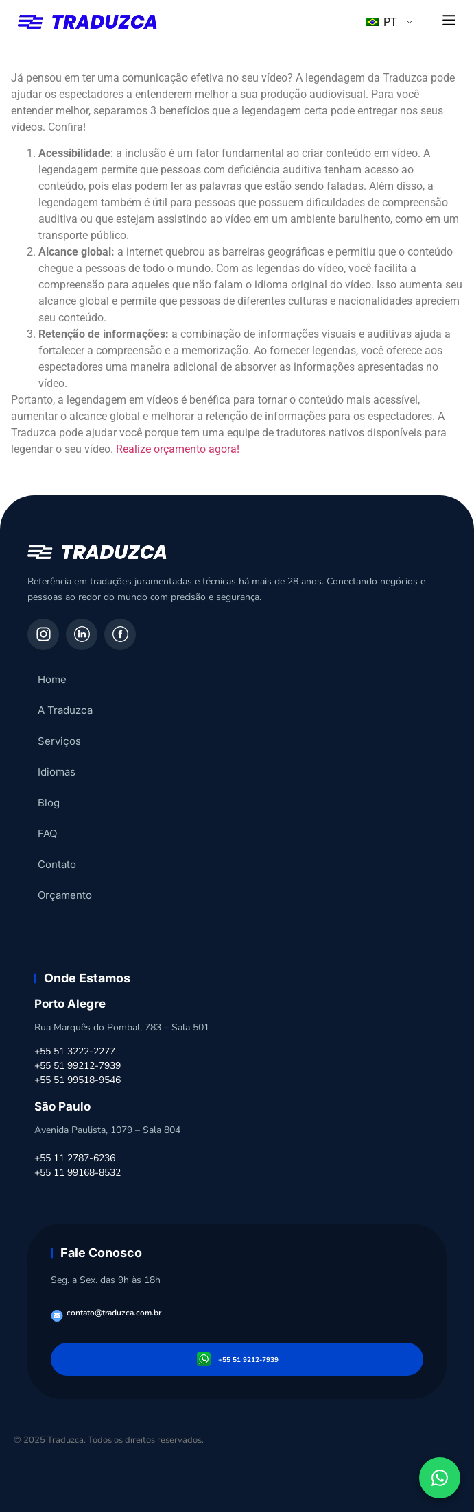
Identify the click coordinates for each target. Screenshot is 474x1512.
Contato (57, 864)
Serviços (59, 740)
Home (52, 679)
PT (381, 22)
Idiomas (56, 771)
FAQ (47, 833)
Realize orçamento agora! (177, 449)
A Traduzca (65, 710)
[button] (449, 21)
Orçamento (65, 895)
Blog (49, 802)
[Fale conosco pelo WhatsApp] (439, 1477)
